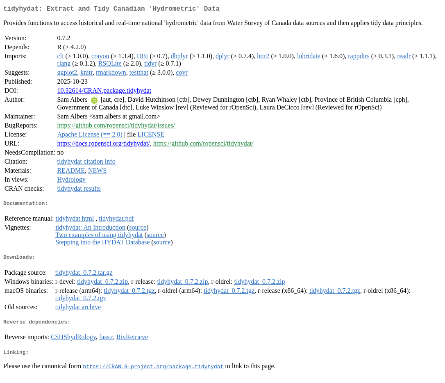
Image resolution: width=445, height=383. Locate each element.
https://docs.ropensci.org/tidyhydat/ (103, 144)
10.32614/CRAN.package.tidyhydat (104, 92)
